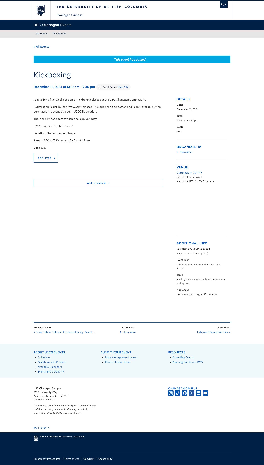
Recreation (186, 152)
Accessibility (105, 458)
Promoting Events (183, 357)
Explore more (128, 332)
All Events (41, 33)
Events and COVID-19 (51, 371)
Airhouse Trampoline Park (213, 332)
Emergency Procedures (47, 458)
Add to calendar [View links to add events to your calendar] (96, 183)
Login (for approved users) (121, 357)
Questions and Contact (52, 362)
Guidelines (44, 357)
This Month (59, 33)
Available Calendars (50, 366)
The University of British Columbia (40, 10)
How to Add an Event (118, 362)
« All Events (41, 46)
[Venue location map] (194, 211)
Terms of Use (71, 458)
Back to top (42, 427)
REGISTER (45, 158)
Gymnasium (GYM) (189, 172)
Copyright (88, 458)
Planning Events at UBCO (187, 362)
